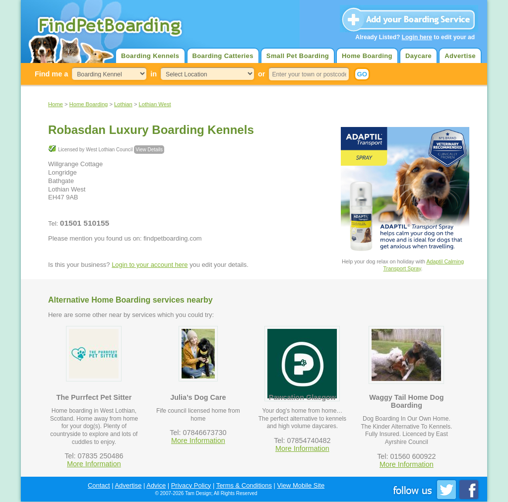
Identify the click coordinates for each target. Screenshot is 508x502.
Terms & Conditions (244, 485)
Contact (99, 485)
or (261, 74)
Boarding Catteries (223, 56)
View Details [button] (149, 149)
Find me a (51, 74)
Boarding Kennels (150, 56)
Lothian (123, 104)
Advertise (460, 56)
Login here (417, 37)
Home (55, 104)
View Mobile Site (301, 485)
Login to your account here (150, 264)
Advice (156, 485)
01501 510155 (84, 223)
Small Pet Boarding (297, 56)
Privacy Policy (191, 485)
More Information (94, 464)
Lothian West (155, 104)
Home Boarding (367, 56)
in (153, 74)
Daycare (418, 56)
